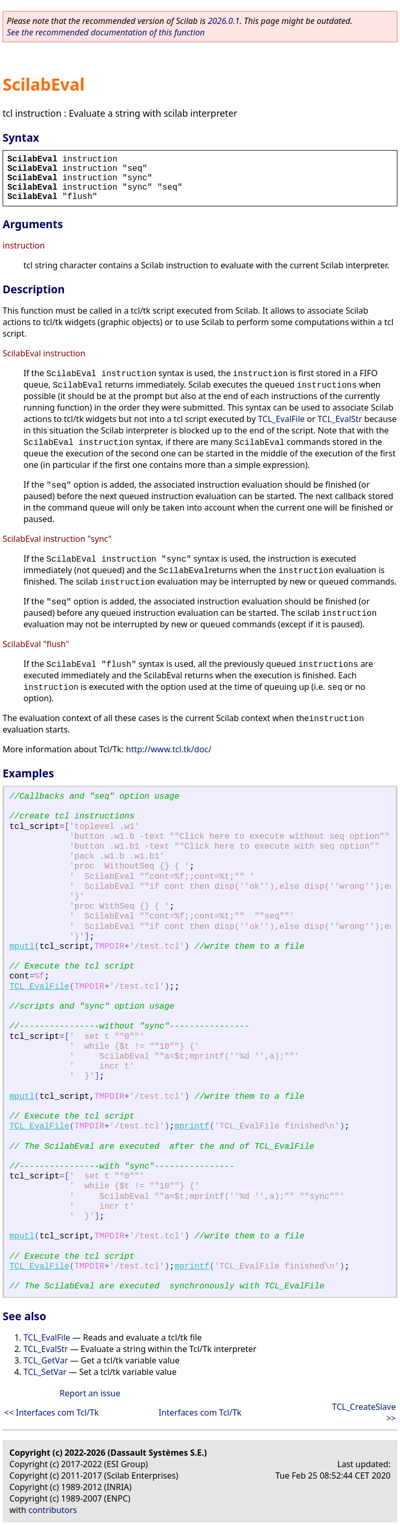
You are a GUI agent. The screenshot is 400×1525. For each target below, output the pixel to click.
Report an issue (90, 1393)
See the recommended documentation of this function (106, 32)
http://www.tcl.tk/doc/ (168, 749)
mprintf (191, 1126)
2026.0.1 (224, 21)
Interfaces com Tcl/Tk (199, 1412)
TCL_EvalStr (340, 419)
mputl (21, 946)
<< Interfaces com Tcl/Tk (51, 1412)
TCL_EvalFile (281, 419)
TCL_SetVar (45, 1372)
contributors (53, 1510)
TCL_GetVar (45, 1360)
